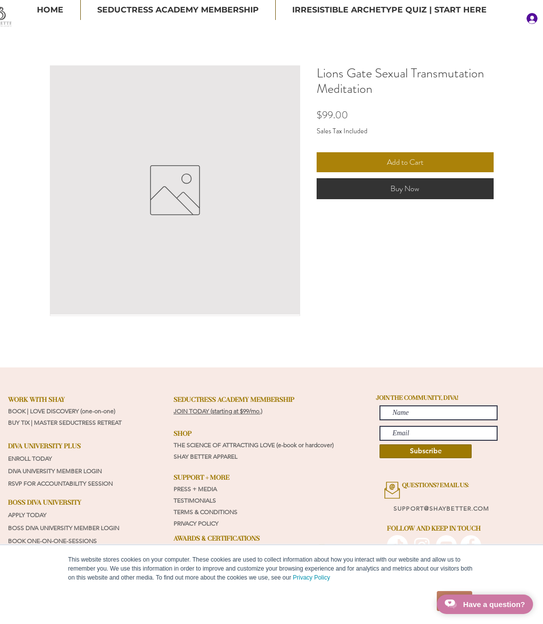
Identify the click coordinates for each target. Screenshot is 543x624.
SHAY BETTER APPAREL (206, 456)
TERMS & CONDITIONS (205, 512)
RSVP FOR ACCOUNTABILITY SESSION (60, 483)
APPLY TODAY (27, 515)
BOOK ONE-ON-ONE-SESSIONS (53, 541)
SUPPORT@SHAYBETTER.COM (441, 508)
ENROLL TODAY (30, 458)
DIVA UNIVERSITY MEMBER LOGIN (55, 471)
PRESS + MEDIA (195, 489)
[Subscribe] (425, 451)
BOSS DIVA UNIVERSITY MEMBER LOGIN (63, 528)
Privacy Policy (311, 577)
